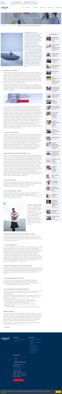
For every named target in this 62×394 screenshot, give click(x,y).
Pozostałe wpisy (12, 25)
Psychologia (27, 7)
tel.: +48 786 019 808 (16, 1)
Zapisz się (3, 3)
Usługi (15, 359)
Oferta (15, 358)
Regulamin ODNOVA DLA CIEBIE (35, 340)
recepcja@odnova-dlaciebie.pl (19, 367)
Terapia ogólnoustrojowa (9, 106)
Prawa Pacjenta (33, 345)
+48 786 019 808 (17, 369)
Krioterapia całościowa (25, 324)
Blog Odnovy (58, 7)
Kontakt (2, 1)
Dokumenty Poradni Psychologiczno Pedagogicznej (34, 351)
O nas (23, 7)
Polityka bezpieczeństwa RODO (35, 343)
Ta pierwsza (31, 84)
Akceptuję (58, 391)
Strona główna (4, 25)
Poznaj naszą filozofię (19, 339)
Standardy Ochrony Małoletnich (34, 347)
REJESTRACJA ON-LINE (20, 357)
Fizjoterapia (35, 7)
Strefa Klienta (42, 7)
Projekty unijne (51, 7)
